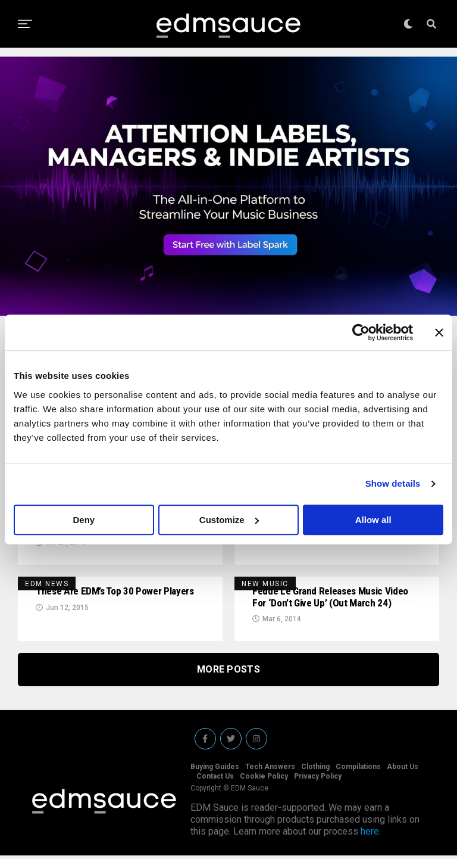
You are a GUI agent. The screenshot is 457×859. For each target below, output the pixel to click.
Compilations (358, 770)
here (370, 835)
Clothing (315, 770)
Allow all (373, 520)
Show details (393, 483)
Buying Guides (214, 770)
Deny (84, 520)
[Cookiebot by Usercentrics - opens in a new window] (361, 332)
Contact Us (215, 780)
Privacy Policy (318, 780)
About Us (402, 770)
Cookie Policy (264, 780)
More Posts (228, 673)
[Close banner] (439, 332)
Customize (229, 520)
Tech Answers (270, 770)
